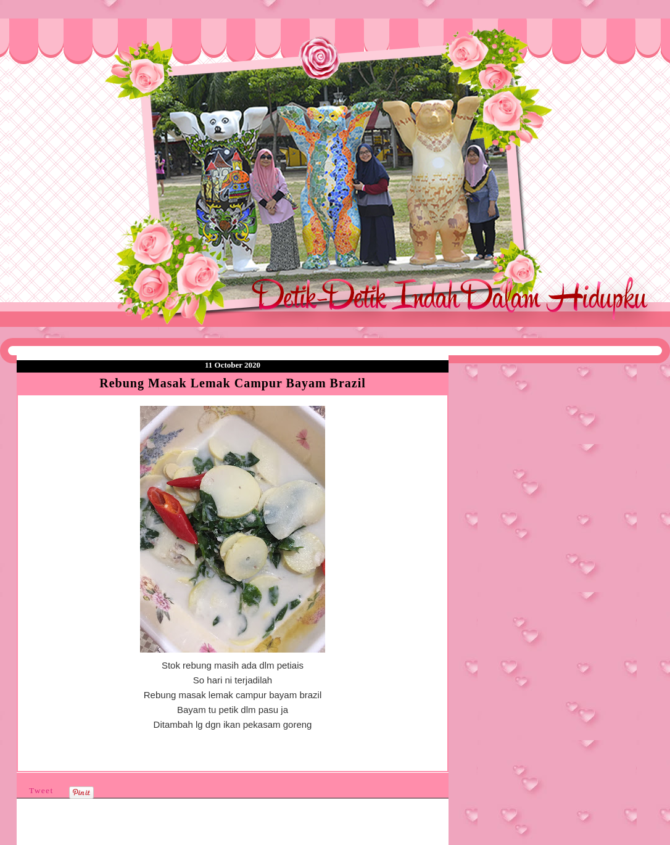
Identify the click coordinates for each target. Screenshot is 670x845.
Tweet (41, 790)
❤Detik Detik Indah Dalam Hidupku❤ (87, 47)
